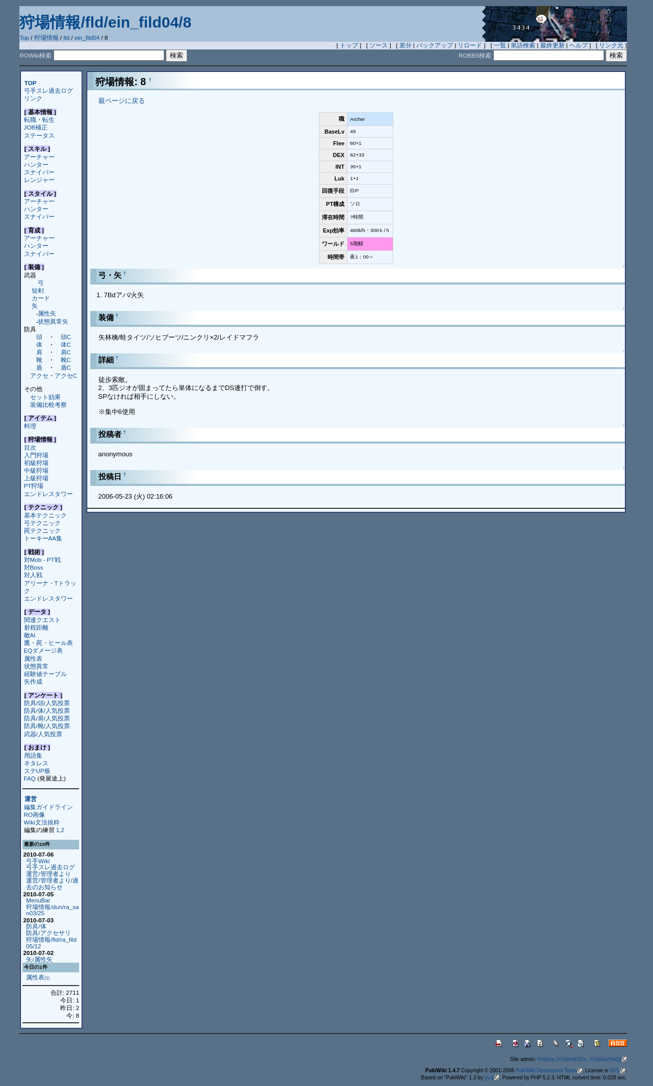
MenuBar (38, 900)
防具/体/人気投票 (47, 710)
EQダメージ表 (43, 650)
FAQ (30, 778)
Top (24, 38)
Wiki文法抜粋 (42, 822)
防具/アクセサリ (48, 932)
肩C (66, 352)
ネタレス (36, 763)
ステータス (39, 135)
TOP (30, 83)
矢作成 (33, 681)
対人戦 (33, 575)
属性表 (33, 658)
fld (66, 38)
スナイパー (39, 172)
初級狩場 (36, 462)
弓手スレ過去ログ (48, 90)
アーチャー (39, 156)
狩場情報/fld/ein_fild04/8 (105, 22)
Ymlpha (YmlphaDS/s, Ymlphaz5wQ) (582, 1059)
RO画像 (34, 814)
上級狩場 (36, 478)
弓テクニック (42, 523)
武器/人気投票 (43, 734)
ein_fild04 (86, 38)
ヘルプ (578, 45)
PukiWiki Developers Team (549, 1070)
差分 (405, 45)
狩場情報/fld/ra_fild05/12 (51, 942)
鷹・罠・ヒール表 (48, 642)
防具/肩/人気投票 (47, 718)
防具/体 (36, 926)
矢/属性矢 (39, 959)
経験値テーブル (45, 673)
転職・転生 (39, 119)
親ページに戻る (121, 101)
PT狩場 (34, 485)
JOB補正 (36, 127)
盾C (66, 367)
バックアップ (434, 45)
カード (41, 298)
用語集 (33, 755)
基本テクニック (45, 515)
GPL (617, 1070)
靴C (66, 359)
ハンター (36, 164)
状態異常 (36, 666)
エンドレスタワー (48, 493)
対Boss (33, 567)
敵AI (30, 635)
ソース (378, 45)
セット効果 (45, 397)
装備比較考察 (48, 404)
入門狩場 (36, 455)
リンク (33, 98)
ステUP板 (37, 770)
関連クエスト (42, 619)
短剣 (38, 290)
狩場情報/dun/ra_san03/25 (52, 910)
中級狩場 (36, 470)
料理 (30, 426)
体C (66, 344)
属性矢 (47, 313)
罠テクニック (42, 530)
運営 (30, 799)
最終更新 (552, 45)
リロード (470, 45)
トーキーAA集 (43, 538)
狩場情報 (46, 38)
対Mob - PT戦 (42, 559)
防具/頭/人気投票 (47, 703)
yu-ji (492, 1077)
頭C (66, 336)
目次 (30, 447)
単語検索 (523, 45)
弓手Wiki (37, 861)
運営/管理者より (48, 873)
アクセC (66, 375)
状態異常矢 (53, 321)
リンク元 (611, 45)
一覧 (500, 45)
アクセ (39, 375)
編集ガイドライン (48, 807)
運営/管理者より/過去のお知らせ (52, 883)
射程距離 (36, 627)
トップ (349, 45)
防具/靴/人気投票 (47, 725)
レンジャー (39, 179)
